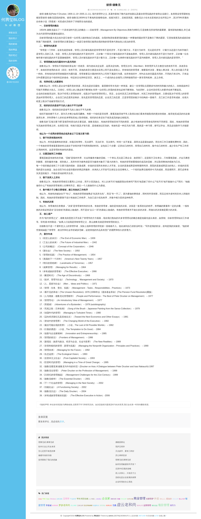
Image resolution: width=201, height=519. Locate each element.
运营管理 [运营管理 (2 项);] (147, 505)
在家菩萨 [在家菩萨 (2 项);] (150, 499)
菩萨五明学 (120, 447)
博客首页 (13, 33)
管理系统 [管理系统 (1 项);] (102, 505)
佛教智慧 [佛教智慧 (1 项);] (113, 499)
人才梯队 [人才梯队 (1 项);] (92, 499)
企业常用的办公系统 (123, 482)
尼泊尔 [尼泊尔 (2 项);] (169, 499)
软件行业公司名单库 (46, 447)
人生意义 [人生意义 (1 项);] (98, 499)
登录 (62, 421)
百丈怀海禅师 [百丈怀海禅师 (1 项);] (88, 505)
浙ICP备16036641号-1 (122, 516)
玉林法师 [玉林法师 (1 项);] (80, 505)
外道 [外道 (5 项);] (156, 498)
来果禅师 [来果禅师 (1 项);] (55, 505)
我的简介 (13, 38)
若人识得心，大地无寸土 (125, 473)
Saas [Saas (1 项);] (48, 499)
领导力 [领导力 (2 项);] (173, 505)
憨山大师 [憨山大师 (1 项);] (182, 499)
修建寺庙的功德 (45, 455)
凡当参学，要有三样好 (124, 451)
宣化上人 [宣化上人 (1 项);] (163, 499)
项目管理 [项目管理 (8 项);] (163, 505)
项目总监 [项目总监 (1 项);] (155, 505)
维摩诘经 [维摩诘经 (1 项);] (109, 505)
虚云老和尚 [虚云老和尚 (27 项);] (126, 504)
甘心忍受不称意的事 (46, 451)
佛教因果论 (120, 442)
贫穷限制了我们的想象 (47, 460)
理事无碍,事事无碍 (46, 442)
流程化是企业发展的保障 (125, 477)
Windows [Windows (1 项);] (53, 499)
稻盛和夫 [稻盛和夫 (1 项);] (96, 505)
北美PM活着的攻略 (123, 469)
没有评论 (134, 10)
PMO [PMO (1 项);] (44, 499)
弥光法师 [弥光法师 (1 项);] (175, 499)
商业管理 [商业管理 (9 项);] (139, 498)
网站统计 (97, 516)
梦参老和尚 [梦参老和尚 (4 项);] (64, 505)
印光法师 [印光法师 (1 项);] (124, 499)
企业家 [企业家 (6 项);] (106, 498)
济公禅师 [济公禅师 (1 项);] (73, 505)
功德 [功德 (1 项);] (118, 499)
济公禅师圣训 (121, 455)
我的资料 (13, 61)
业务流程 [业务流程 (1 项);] (59, 499)
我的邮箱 (13, 44)
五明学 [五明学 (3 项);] (66, 499)
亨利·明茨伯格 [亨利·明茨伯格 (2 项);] (82, 499)
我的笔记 (13, 55)
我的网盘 (13, 49)
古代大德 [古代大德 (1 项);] (130, 499)
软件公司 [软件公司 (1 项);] (140, 505)
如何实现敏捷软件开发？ (125, 464)
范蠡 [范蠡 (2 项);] (114, 505)
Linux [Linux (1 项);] (40, 499)
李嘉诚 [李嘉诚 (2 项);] (49, 505)
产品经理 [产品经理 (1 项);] (73, 499)
